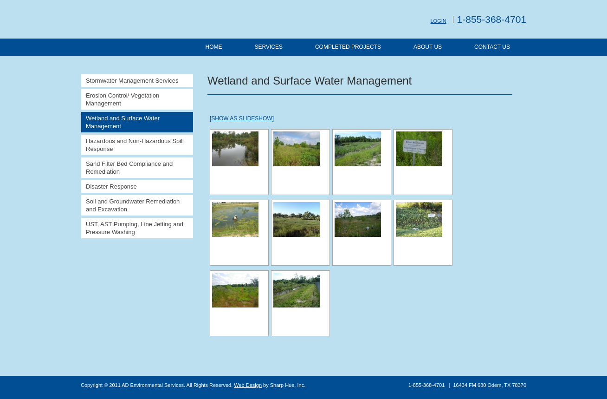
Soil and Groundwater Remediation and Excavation (133, 205)
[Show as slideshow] (242, 118)
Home (213, 47)
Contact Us (492, 47)
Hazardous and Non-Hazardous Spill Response (135, 144)
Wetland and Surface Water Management (123, 122)
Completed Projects (348, 47)
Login (438, 21)
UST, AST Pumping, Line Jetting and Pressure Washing (134, 228)
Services (268, 47)
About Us (427, 47)
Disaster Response (111, 186)
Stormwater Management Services (132, 80)
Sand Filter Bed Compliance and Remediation (129, 167)
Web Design (248, 385)
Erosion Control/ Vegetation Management (122, 99)
